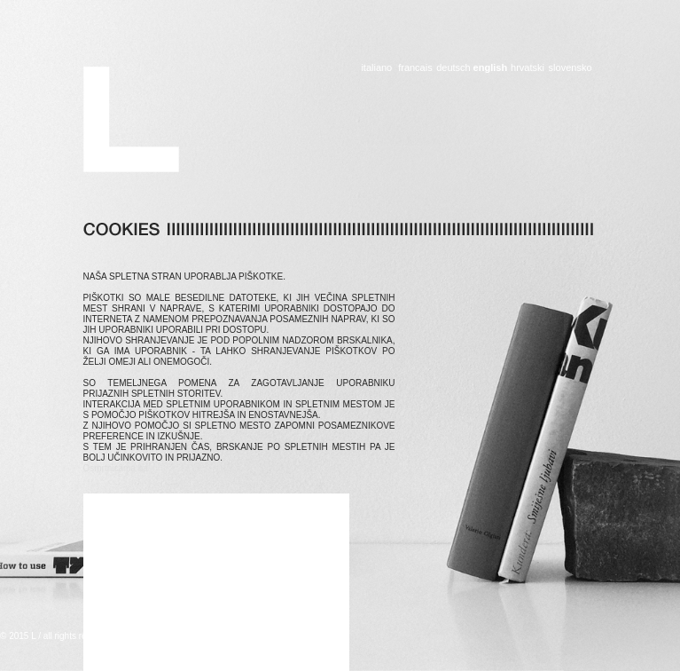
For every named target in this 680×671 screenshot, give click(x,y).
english (490, 68)
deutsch (452, 68)
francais (415, 68)
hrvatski (527, 68)
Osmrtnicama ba (115, 468)
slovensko (570, 68)
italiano (376, 68)
